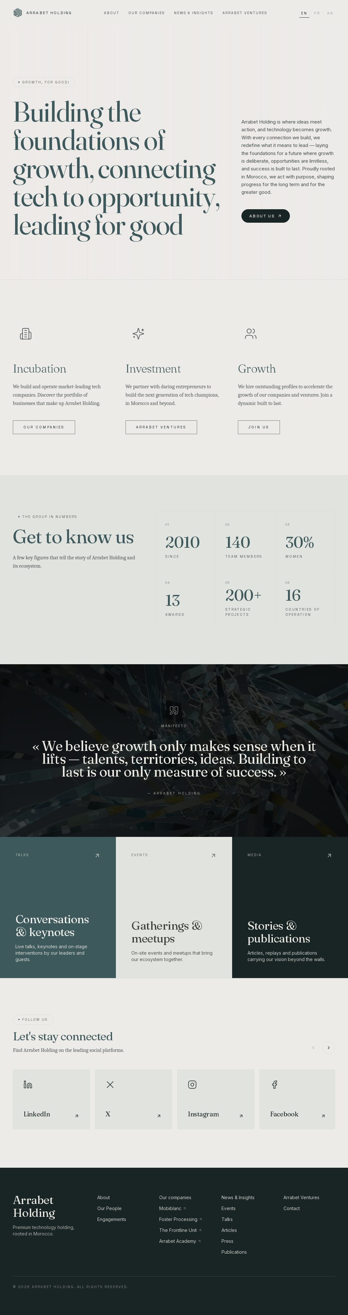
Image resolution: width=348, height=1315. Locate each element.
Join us (258, 427)
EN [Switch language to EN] (304, 14)
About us (265, 216)
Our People (109, 1208)
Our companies (146, 13)
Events (229, 1208)
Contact (291, 1208)
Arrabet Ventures (244, 13)
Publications (234, 1252)
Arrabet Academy (180, 1241)
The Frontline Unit (180, 1230)
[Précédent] (313, 1047)
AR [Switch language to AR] (330, 13)
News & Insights (194, 13)
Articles (229, 1230)
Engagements (111, 1219)
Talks (227, 1219)
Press (227, 1241)
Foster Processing (181, 1219)
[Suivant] (328, 1047)
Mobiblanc (173, 1208)
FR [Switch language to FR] (317, 13)
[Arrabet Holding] (42, 13)
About (111, 13)
